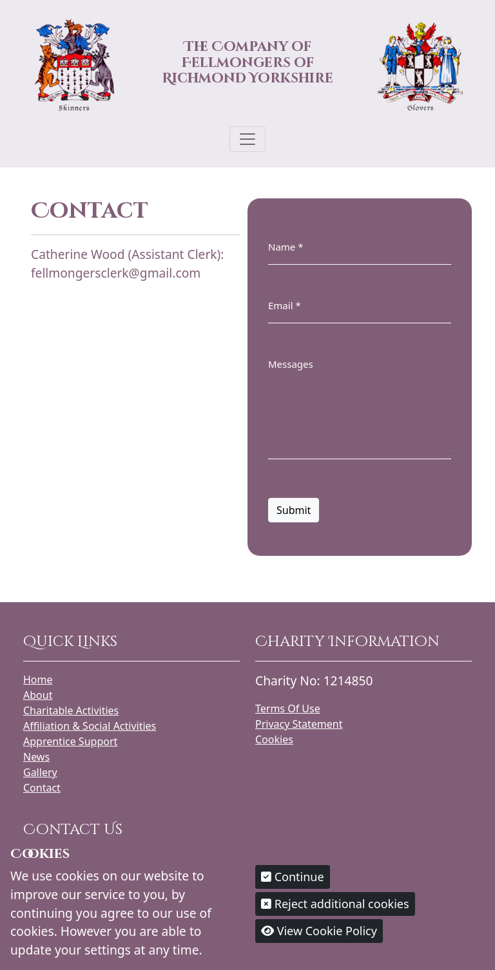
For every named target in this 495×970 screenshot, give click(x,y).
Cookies (274, 739)
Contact (42, 788)
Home (38, 679)
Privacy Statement (299, 724)
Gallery (40, 772)
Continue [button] (292, 876)
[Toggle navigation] (247, 139)
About (37, 695)
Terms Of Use (287, 708)
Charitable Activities (71, 710)
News (36, 757)
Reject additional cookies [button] (335, 903)
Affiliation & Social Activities (89, 726)
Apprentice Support (70, 741)
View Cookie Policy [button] (319, 930)
